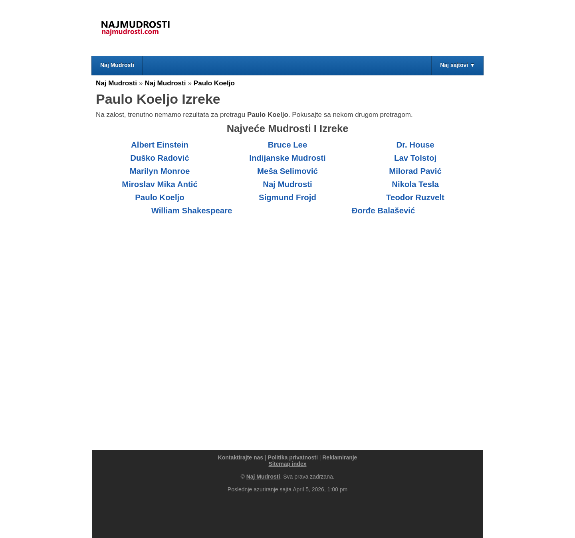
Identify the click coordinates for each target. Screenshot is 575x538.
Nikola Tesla (415, 184)
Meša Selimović (287, 171)
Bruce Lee (287, 144)
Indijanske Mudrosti (287, 158)
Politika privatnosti (293, 457)
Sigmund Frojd (287, 197)
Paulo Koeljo (214, 83)
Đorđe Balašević (383, 210)
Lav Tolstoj (415, 158)
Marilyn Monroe (160, 171)
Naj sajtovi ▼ (457, 65)
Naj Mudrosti (117, 65)
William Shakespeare (191, 210)
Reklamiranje (339, 457)
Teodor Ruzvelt (415, 197)
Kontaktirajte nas (241, 457)
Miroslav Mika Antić (160, 184)
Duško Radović (159, 158)
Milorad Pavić (415, 171)
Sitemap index (288, 464)
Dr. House (415, 144)
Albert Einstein (159, 144)
